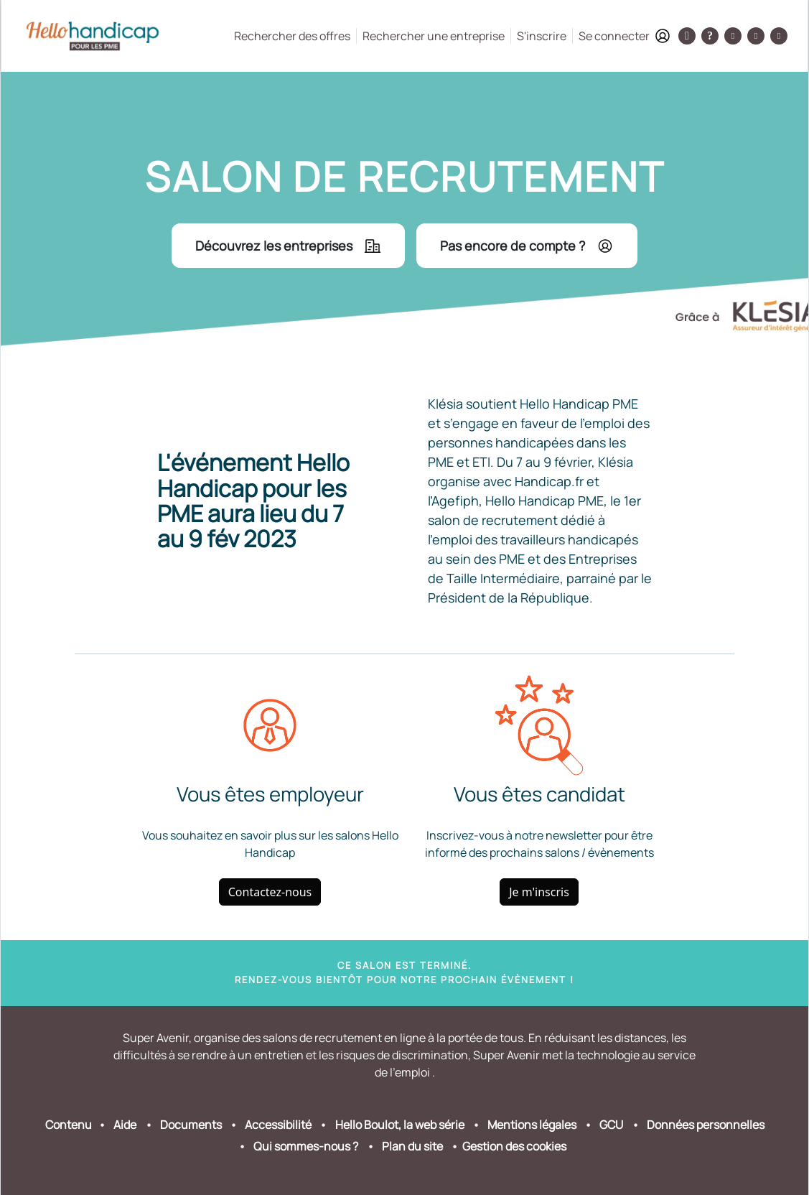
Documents (191, 1125)
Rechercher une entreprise (434, 36)
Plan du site (412, 1146)
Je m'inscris (539, 892)
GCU (611, 1125)
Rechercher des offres (292, 36)
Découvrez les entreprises (288, 245)
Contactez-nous (270, 892)
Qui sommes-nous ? (305, 1146)
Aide (124, 1125)
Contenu (68, 1125)
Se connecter (624, 36)
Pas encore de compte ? (527, 245)
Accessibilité (278, 1125)
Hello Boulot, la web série (399, 1125)
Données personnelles (705, 1125)
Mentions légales (531, 1125)
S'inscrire (541, 36)
